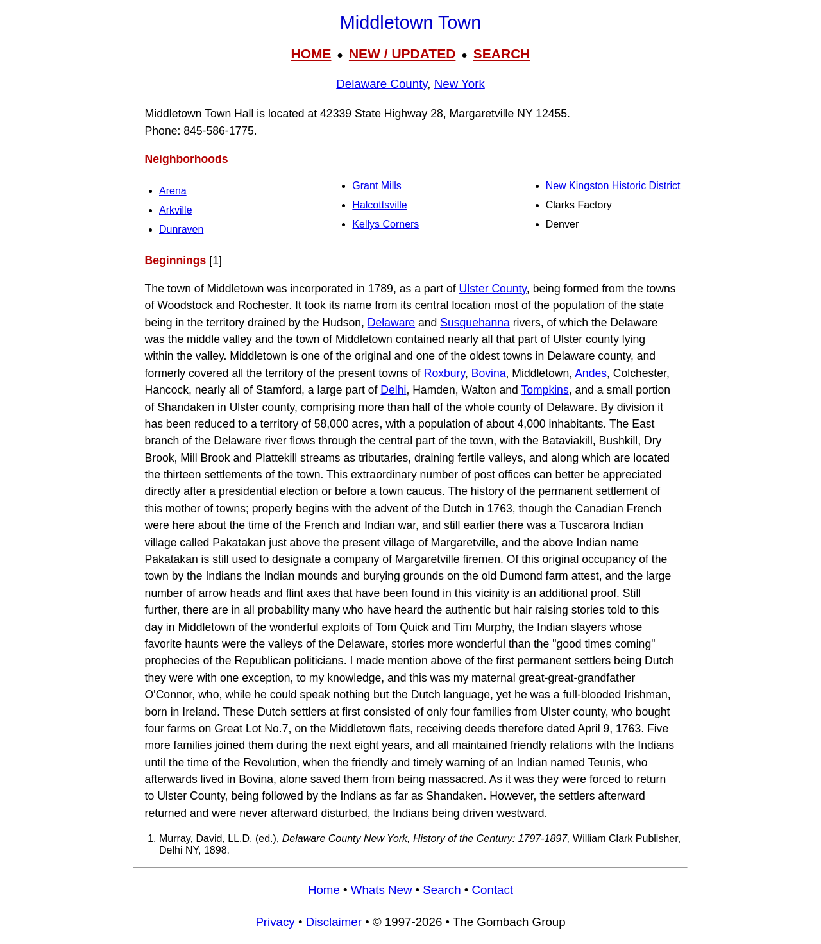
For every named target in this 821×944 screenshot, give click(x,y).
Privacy (274, 922)
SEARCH (501, 53)
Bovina (488, 373)
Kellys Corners (385, 224)
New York (459, 83)
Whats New (381, 890)
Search (442, 890)
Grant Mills (376, 185)
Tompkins (544, 390)
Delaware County (381, 83)
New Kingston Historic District (613, 185)
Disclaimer (334, 922)
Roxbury (444, 373)
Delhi (393, 390)
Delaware (391, 322)
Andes (591, 373)
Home (324, 890)
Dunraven (181, 229)
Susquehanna (475, 322)
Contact (492, 890)
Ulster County (493, 288)
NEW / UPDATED (402, 53)
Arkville (175, 210)
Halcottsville (379, 204)
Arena (173, 190)
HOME (311, 53)
